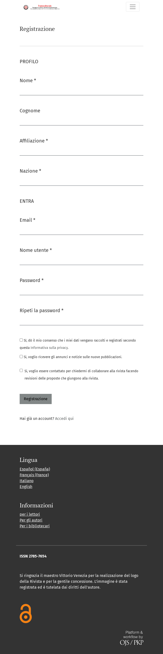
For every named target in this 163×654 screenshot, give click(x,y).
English (26, 486)
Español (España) (35, 469)
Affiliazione (34, 140)
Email (27, 219)
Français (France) (34, 475)
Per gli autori (31, 520)
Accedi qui (64, 418)
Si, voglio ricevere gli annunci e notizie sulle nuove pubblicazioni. (71, 357)
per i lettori (30, 514)
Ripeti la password (42, 310)
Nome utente (36, 250)
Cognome (30, 111)
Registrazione (36, 399)
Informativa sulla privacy (49, 348)
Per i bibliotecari (35, 526)
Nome (28, 80)
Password (32, 280)
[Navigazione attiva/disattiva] (132, 7)
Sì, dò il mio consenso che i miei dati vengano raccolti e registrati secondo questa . (78, 344)
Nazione (30, 170)
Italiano (26, 480)
